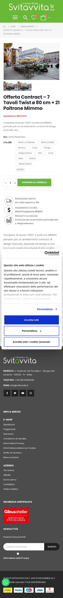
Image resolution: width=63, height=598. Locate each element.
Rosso (32, 158)
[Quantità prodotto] (10, 183)
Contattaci (9, 484)
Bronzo (22, 147)
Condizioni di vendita (14, 438)
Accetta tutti (31, 319)
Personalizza (45, 309)
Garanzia (8, 434)
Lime (50, 153)
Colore (7, 142)
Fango (47, 147)
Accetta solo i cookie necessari (31, 341)
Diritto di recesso (12, 452)
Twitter (15, 393)
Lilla (40, 153)
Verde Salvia (24, 163)
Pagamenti (9, 429)
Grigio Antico (25, 153)
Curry (34, 147)
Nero (20, 158)
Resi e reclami (11, 457)
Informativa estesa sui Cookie (19, 448)
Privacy (25, 558)
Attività (7, 475)
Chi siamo (8, 470)
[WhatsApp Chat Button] (6, 582)
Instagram (30, 393)
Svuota (20, 169)
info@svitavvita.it (19, 385)
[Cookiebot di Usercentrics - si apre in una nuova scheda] (45, 253)
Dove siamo (9, 479)
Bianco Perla (47, 142)
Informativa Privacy (13, 443)
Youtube (22, 393)
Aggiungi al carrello (34, 182)
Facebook (7, 393)
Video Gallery (10, 489)
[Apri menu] (15, 17)
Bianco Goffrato (26, 142)
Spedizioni (9, 424)
